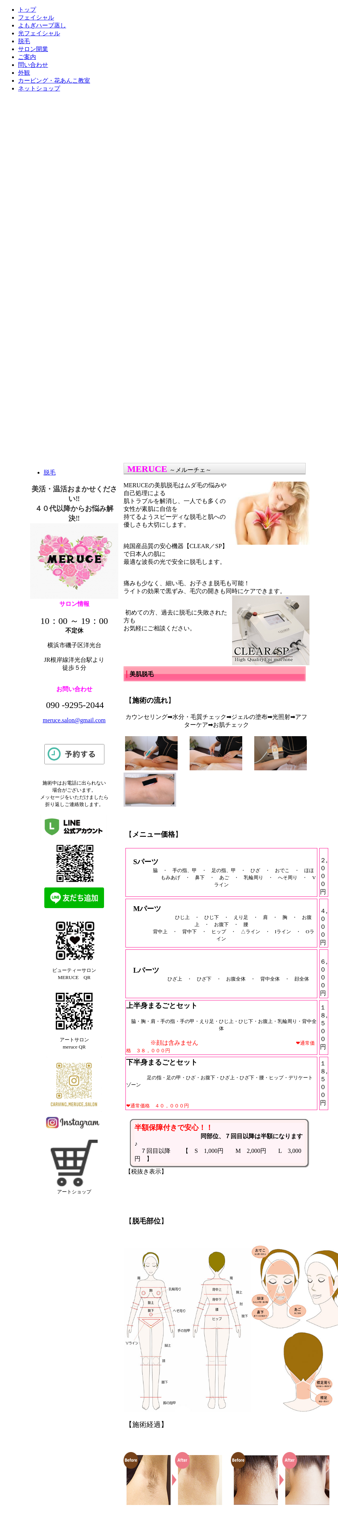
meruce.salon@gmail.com (74, 720)
